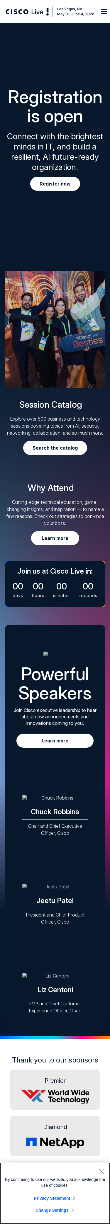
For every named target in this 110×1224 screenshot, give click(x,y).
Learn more (55, 538)
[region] (55, 1193)
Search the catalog (55, 448)
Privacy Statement (52, 1198)
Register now (55, 184)
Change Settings (52, 1210)
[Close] (101, 1171)
